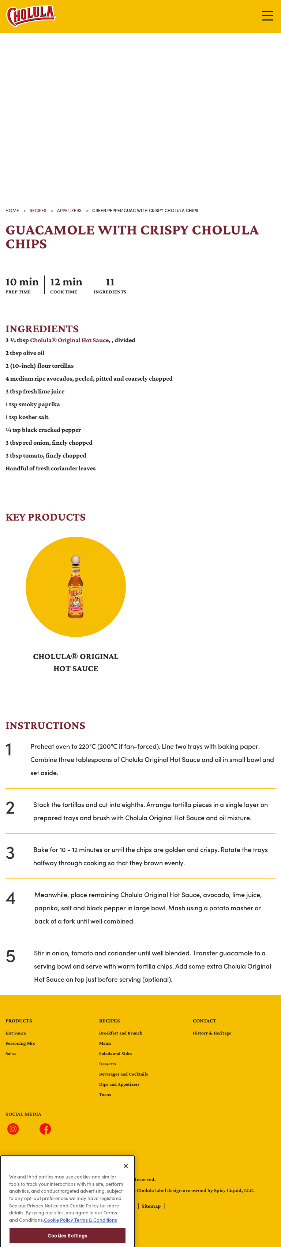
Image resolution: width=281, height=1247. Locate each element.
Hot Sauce (15, 1033)
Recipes (109, 1021)
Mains (105, 1043)
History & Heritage (212, 1033)
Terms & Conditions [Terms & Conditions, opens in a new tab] (95, 1236)
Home (12, 210)
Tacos (105, 1094)
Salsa (10, 1053)
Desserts (107, 1063)
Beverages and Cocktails (123, 1074)
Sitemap (152, 1206)
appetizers (69, 210)
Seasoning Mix (20, 1043)
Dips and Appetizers (119, 1084)
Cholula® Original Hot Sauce (69, 340)
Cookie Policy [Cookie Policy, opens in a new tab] (58, 1236)
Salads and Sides (115, 1053)
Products (18, 1021)
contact (204, 1021)
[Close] (126, 1182)
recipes (38, 210)
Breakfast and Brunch (120, 1033)
